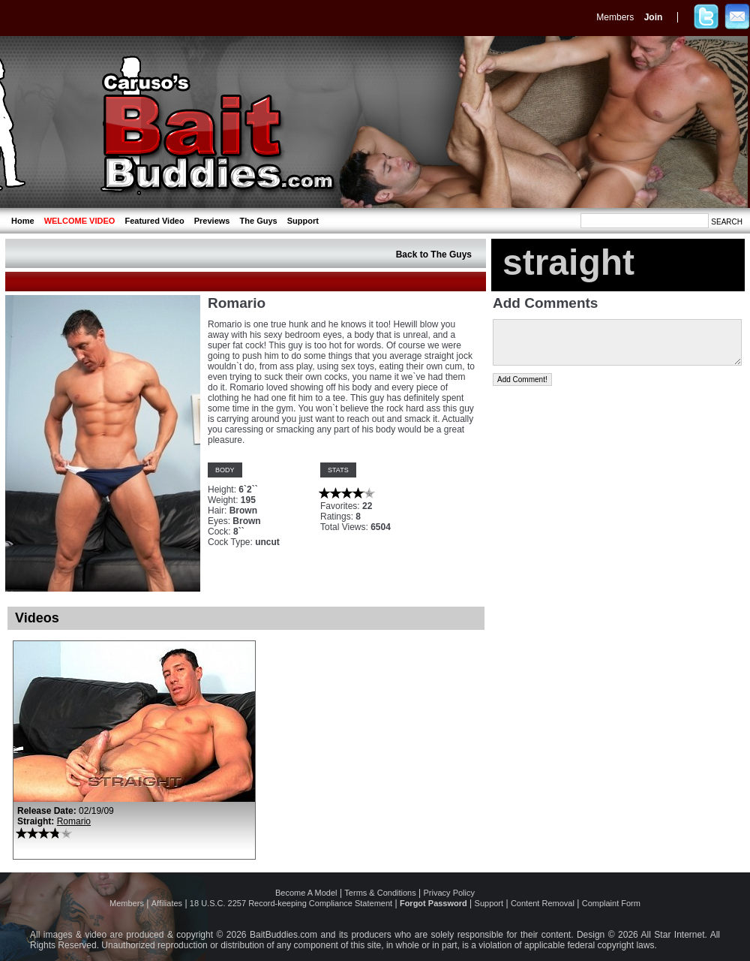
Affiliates (167, 903)
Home (22, 220)
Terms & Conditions (380, 892)
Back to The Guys (434, 254)
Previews (212, 220)
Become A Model (306, 892)
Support (303, 220)
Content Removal (542, 903)
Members (615, 17)
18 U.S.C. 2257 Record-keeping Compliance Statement (291, 903)
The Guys (259, 220)
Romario (74, 821)
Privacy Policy (449, 892)
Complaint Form (611, 903)
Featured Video (154, 220)
